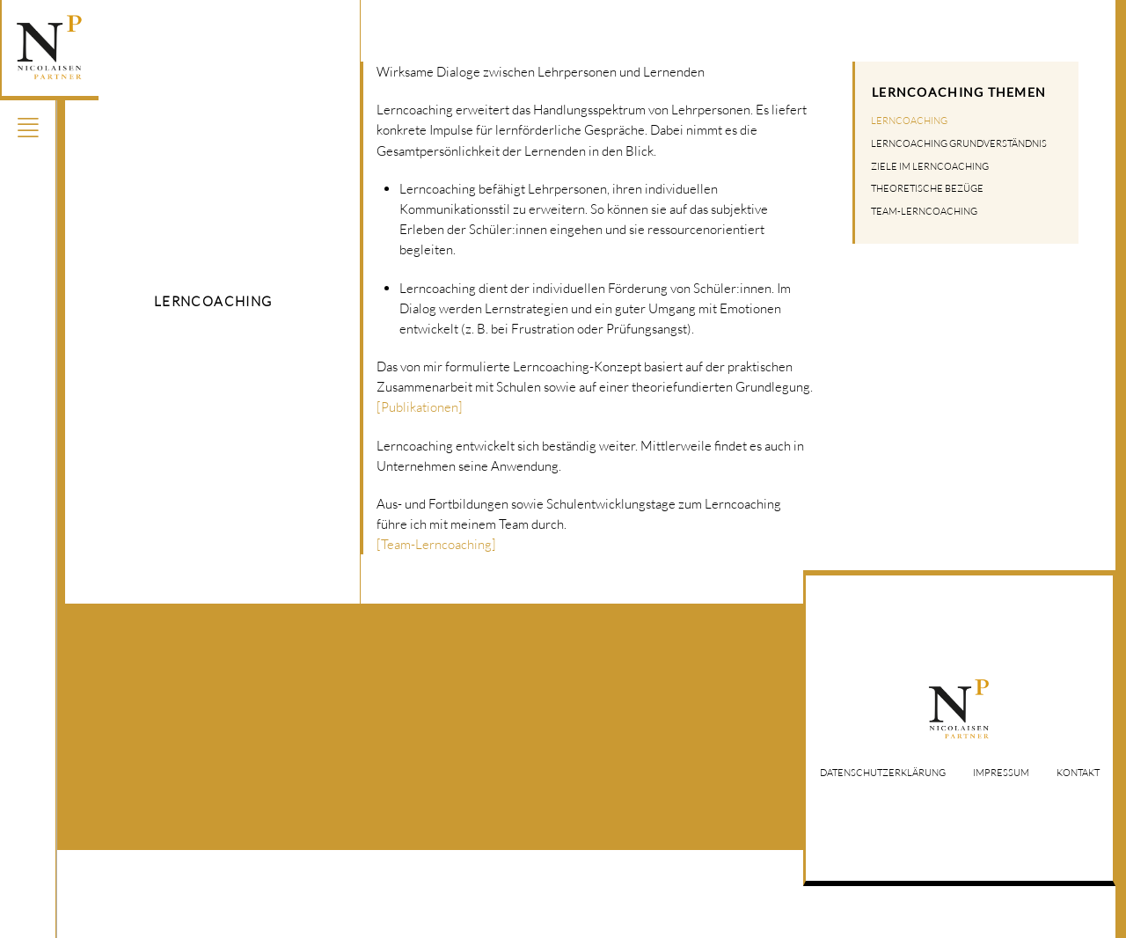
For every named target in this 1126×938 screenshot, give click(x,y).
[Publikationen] (420, 406)
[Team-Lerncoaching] (436, 544)
